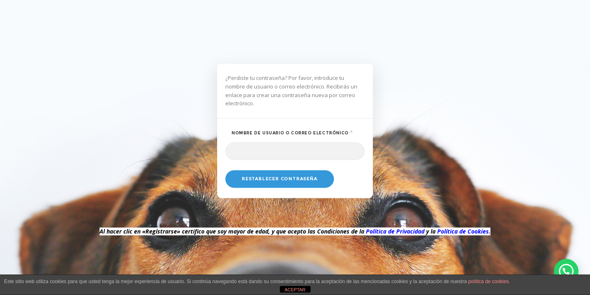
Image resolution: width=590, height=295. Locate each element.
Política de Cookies (463, 232)
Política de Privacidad (395, 232)
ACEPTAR (294, 289)
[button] (566, 271)
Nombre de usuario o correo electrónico (298, 132)
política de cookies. (489, 281)
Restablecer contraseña (280, 179)
